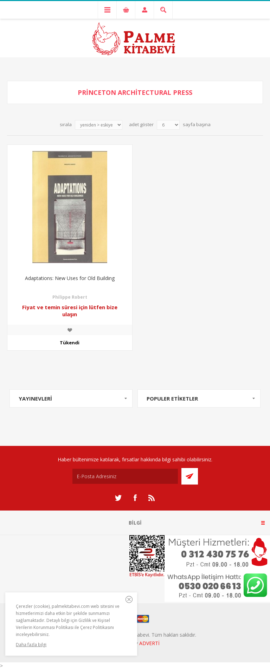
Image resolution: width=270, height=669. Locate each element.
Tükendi (69, 342)
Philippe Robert (69, 297)
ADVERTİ (149, 643)
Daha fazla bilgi (31, 645)
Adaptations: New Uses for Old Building (70, 278)
